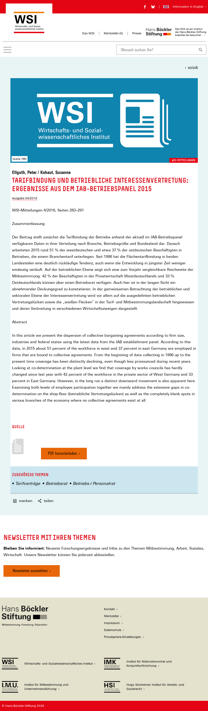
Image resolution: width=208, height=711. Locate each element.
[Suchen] (200, 50)
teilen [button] (45, 501)
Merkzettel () (113, 33)
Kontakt (109, 609)
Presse (136, 33)
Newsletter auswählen (30, 570)
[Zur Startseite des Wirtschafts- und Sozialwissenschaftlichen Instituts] (29, 31)
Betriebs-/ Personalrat (94, 483)
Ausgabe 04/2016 (24, 198)
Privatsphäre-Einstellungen (122, 637)
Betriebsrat (56, 483)
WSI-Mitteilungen (183, 160)
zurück (193, 67)
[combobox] (156, 50)
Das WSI (88, 33)
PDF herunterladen (62, 455)
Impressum (112, 623)
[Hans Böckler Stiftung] (25, 625)
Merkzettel (111, 616)
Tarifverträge (27, 483)
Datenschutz (112, 630)
